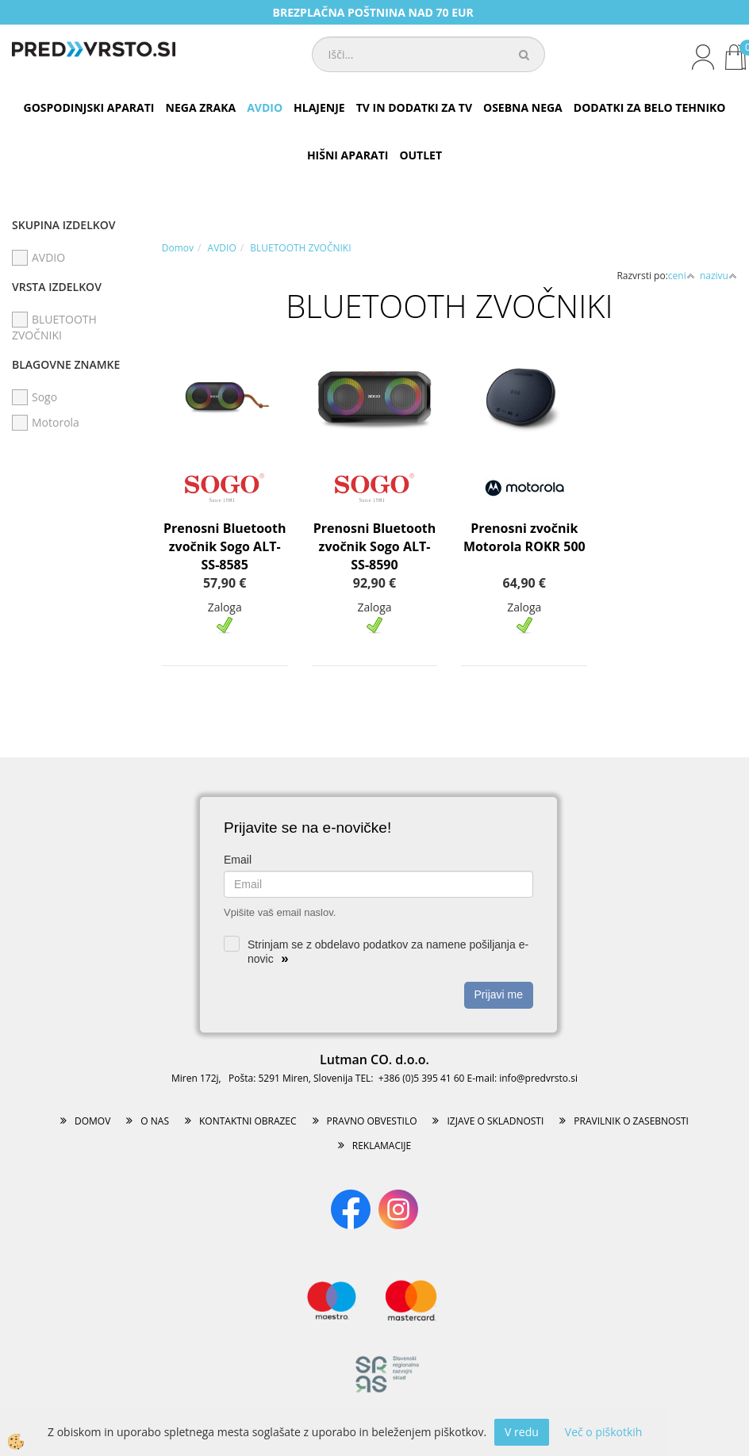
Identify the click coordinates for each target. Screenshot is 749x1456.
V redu (522, 1431)
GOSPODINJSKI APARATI (89, 107)
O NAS (154, 1121)
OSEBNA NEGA (523, 107)
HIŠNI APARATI (347, 155)
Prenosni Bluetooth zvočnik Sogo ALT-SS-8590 (374, 546)
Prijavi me (498, 994)
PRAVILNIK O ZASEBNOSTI (631, 1121)
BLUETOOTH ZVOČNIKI (300, 248)
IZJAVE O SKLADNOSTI (495, 1121)
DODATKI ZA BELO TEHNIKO (650, 107)
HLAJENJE (319, 107)
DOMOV (92, 1121)
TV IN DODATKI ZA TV (414, 107)
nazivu (718, 275)
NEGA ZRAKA (201, 107)
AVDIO (264, 107)
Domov (178, 248)
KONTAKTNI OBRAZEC (248, 1121)
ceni (681, 275)
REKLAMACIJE (381, 1145)
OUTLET (420, 155)
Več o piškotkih (604, 1431)
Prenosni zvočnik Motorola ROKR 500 (524, 537)
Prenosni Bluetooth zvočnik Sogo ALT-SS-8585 (224, 546)
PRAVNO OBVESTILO (372, 1121)
